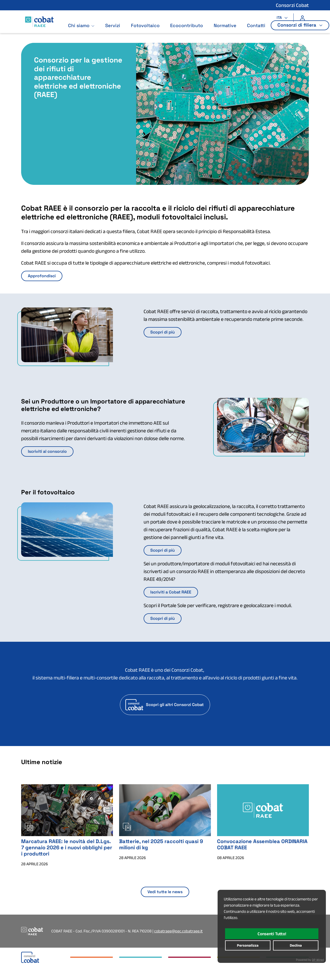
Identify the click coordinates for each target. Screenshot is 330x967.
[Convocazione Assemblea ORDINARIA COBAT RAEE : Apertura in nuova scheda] (263, 809)
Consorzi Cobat (292, 5)
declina (296, 945)
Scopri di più (162, 332)
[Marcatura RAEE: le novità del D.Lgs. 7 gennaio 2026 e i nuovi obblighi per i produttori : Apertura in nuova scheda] (67, 809)
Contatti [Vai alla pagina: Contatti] (258, 31)
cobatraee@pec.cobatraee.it (178, 931)
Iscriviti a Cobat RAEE (170, 592)
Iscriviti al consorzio (47, 451)
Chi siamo (81, 31)
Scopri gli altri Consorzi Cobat (175, 704)
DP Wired (318, 959)
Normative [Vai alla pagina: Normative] (227, 31)
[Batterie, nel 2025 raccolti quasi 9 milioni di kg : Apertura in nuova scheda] (165, 809)
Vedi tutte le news (165, 891)
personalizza (248, 945)
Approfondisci (42, 276)
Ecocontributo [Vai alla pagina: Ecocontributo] (188, 31)
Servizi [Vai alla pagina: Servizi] (115, 31)
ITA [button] (280, 17)
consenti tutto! (272, 933)
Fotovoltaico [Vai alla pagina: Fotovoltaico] (147, 31)
